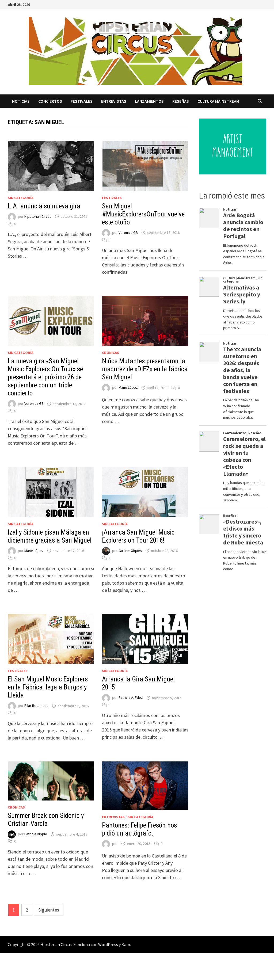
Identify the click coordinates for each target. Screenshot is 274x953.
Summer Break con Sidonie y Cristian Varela (46, 820)
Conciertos (50, 101)
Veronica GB (128, 232)
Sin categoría (20, 197)
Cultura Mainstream (218, 101)
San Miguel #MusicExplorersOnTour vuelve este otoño (143, 214)
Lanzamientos (149, 101)
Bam (125, 944)
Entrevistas (113, 101)
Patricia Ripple (35, 834)
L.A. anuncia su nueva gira (44, 206)
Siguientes (48, 910)
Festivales (82, 101)
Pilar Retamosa (36, 705)
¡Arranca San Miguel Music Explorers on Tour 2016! (138, 536)
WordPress (108, 944)
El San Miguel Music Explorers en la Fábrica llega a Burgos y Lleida (48, 687)
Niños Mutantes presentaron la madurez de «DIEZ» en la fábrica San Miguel (145, 369)
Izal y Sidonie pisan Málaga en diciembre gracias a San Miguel (50, 536)
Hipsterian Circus (37, 216)
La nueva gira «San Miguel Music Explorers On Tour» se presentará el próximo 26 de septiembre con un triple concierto (45, 377)
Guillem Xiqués (130, 550)
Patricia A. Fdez (131, 697)
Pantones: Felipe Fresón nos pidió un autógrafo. (139, 829)
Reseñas (180, 101)
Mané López (128, 387)
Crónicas (110, 352)
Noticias (21, 101)
